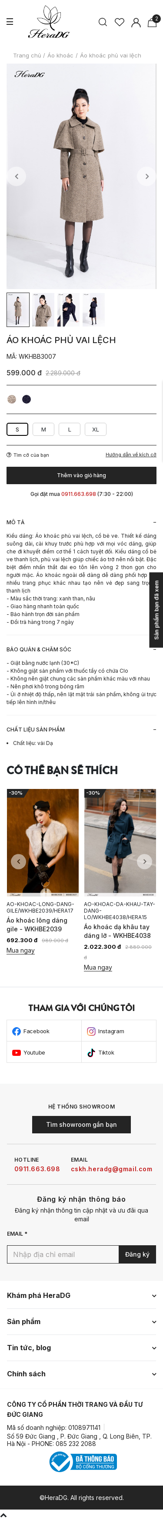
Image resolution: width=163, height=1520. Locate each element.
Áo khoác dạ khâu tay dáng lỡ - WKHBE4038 (117, 931)
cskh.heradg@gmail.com (112, 1169)
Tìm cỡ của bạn (28, 455)
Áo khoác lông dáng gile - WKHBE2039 (37, 925)
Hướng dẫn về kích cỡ (131, 455)
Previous (16, 176)
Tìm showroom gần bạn (81, 1124)
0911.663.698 (37, 1169)
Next (146, 176)
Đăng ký (137, 1254)
